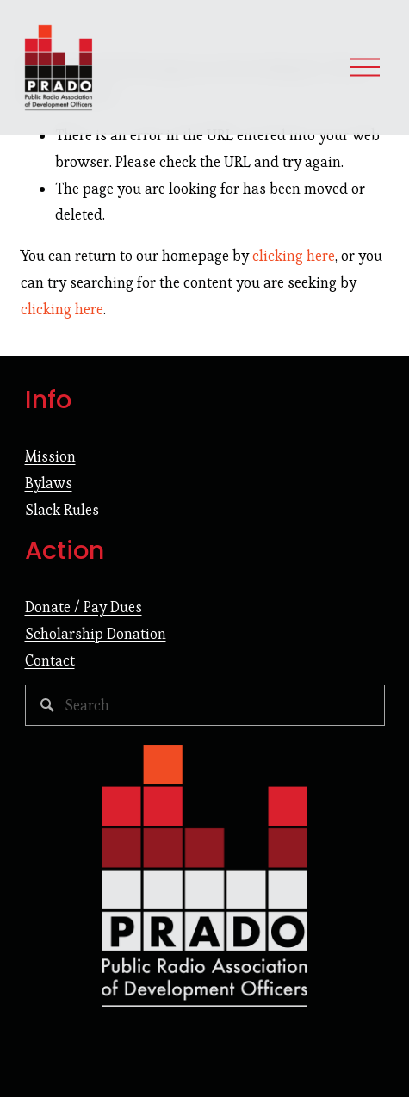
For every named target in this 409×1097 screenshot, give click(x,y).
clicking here (293, 255)
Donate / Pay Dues (83, 607)
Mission (50, 456)
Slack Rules (62, 509)
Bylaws (48, 483)
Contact (50, 660)
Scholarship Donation (95, 633)
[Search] (205, 705)
